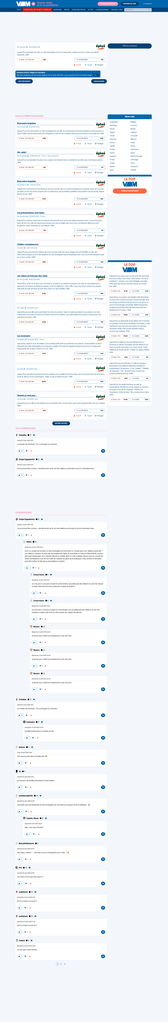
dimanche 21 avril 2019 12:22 (41, 606)
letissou (22, 747)
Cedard (22, 941)
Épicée (66, 10)
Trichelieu (23, 435)
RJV (20, 868)
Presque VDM (116, 10)
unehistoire (23, 892)
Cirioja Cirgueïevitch (27, 459)
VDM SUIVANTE (99, 81)
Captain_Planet (32, 818)
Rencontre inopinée (26, 123)
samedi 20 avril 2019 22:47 (25, 849)
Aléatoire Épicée (78, 10)
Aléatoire (57, 10)
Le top (90, 10)
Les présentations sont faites (30, 213)
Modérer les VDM (129, 4)
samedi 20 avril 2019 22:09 (25, 801)
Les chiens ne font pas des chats (32, 276)
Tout (19, 10)
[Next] (64, 964)
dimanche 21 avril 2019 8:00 (34, 547)
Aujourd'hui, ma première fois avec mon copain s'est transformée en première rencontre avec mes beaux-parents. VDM (60, 161)
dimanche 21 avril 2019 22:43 (41, 632)
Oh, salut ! (22, 152)
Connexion (147, 4)
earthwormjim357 (26, 796)
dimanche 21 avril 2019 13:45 (26, 946)
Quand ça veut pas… (27, 396)
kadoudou (30, 722)
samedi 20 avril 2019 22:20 (33, 824)
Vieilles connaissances (27, 245)
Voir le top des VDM (129, 191)
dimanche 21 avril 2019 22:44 (41, 655)
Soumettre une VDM (107, 4)
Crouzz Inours (38, 575)
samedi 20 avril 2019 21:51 (25, 777)
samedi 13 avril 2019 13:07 (25, 440)
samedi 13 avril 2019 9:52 (25, 465)
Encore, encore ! (61, 423)
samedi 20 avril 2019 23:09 (25, 873)
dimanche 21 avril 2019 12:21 (41, 580)
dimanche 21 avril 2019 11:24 (26, 922)
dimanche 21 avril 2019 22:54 (34, 727)
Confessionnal (102, 10)
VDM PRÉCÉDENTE (24, 81)
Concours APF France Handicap (37, 10)
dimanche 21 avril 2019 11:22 (26, 897)
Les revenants (23, 336)
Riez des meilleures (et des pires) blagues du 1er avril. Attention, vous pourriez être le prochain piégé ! (58, 74)
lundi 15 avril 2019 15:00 (24, 752)
